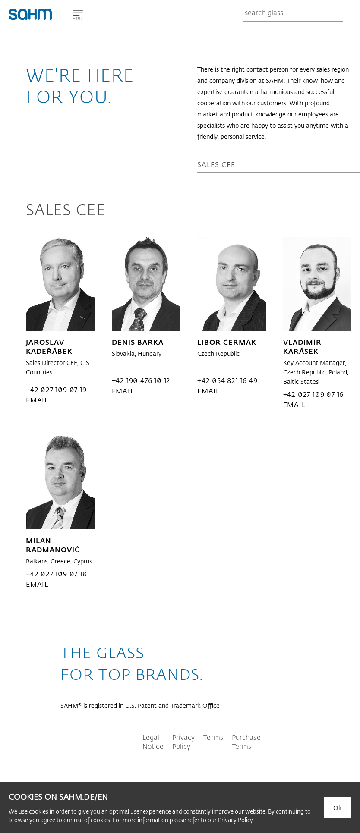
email (37, 399)
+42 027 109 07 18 (56, 573)
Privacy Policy (183, 741)
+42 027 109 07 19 (56, 389)
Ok (337, 808)
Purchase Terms (246, 741)
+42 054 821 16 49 (227, 380)
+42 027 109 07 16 (313, 394)
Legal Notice (153, 741)
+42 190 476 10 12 (141, 380)
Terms (213, 737)
